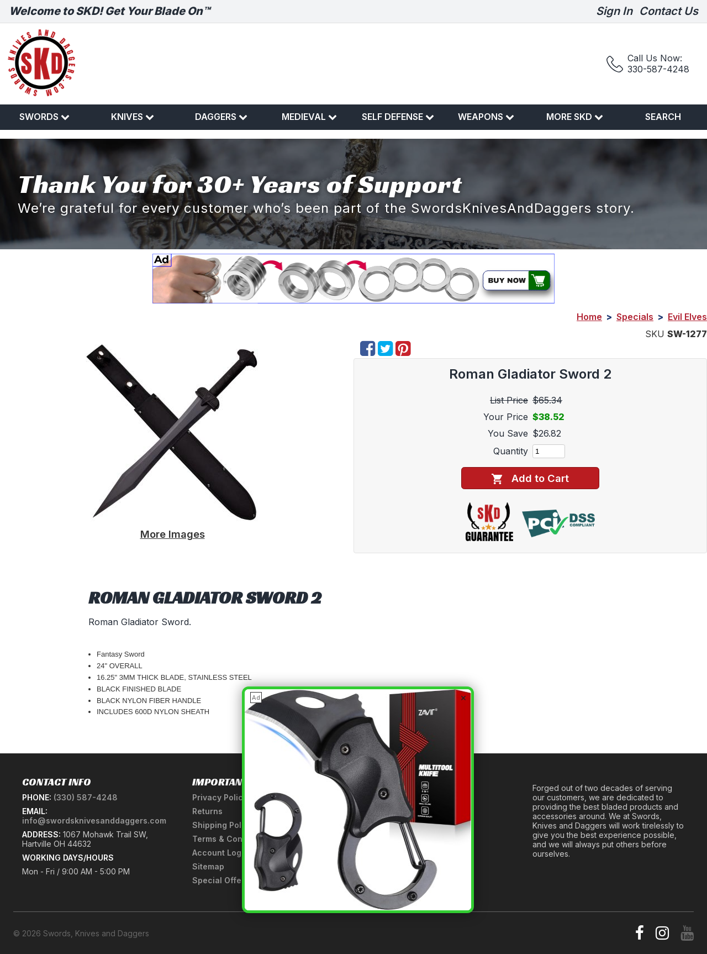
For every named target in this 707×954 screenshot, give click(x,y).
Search (663, 116)
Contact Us (668, 11)
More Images (172, 534)
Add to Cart (530, 478)
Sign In (614, 11)
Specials (634, 316)
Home (589, 316)
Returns (207, 811)
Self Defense (398, 116)
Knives (132, 116)
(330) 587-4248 (86, 797)
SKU (654, 333)
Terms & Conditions (230, 838)
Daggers (221, 116)
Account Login (220, 852)
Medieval (309, 116)
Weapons (486, 116)
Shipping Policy (222, 825)
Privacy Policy (219, 797)
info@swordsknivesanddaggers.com (94, 820)
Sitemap (208, 866)
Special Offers (220, 880)
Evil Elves (687, 316)
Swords (44, 116)
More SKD (574, 116)
